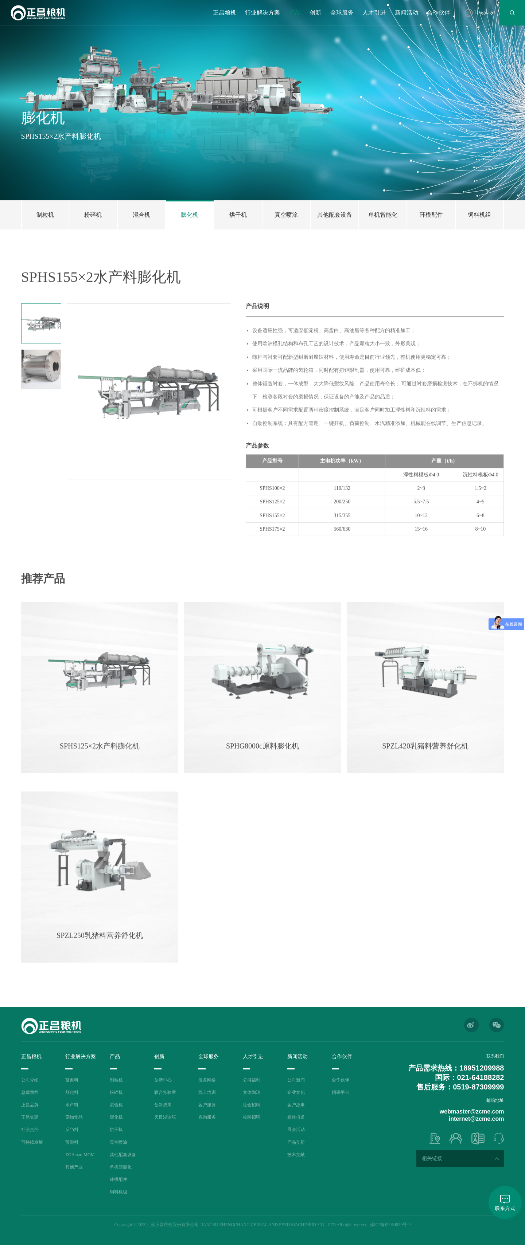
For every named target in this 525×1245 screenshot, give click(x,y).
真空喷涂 (118, 1142)
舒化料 (71, 1092)
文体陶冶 (251, 1092)
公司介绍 (30, 1080)
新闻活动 (406, 12)
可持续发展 (32, 1142)
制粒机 (116, 1080)
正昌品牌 (30, 1104)
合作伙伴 (438, 12)
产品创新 (296, 1142)
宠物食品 (74, 1117)
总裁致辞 (30, 1092)
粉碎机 (116, 1092)
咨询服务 (207, 1117)
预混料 (71, 1142)
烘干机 (116, 1129)
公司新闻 (296, 1080)
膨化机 (116, 1117)
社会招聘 (251, 1104)
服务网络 (207, 1080)
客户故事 (296, 1104)
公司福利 (251, 1080)
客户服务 (207, 1104)
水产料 (71, 1104)
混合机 (116, 1104)
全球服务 (342, 12)
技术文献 (296, 1154)
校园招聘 (251, 1117)
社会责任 (30, 1129)
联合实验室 (165, 1092)
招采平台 (340, 1092)
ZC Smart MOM (79, 1154)
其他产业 (74, 1167)
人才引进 (374, 12)
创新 (315, 12)
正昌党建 (30, 1117)
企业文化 (296, 1092)
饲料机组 (118, 1191)
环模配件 (118, 1179)
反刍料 (71, 1129)
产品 (295, 12)
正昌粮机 (224, 12)
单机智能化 (121, 1167)
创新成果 (163, 1104)
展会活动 (296, 1129)
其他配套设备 (123, 1154)
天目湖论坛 (165, 1117)
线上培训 (207, 1092)
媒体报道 (296, 1117)
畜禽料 (71, 1080)
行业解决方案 (262, 12)
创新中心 (163, 1080)
